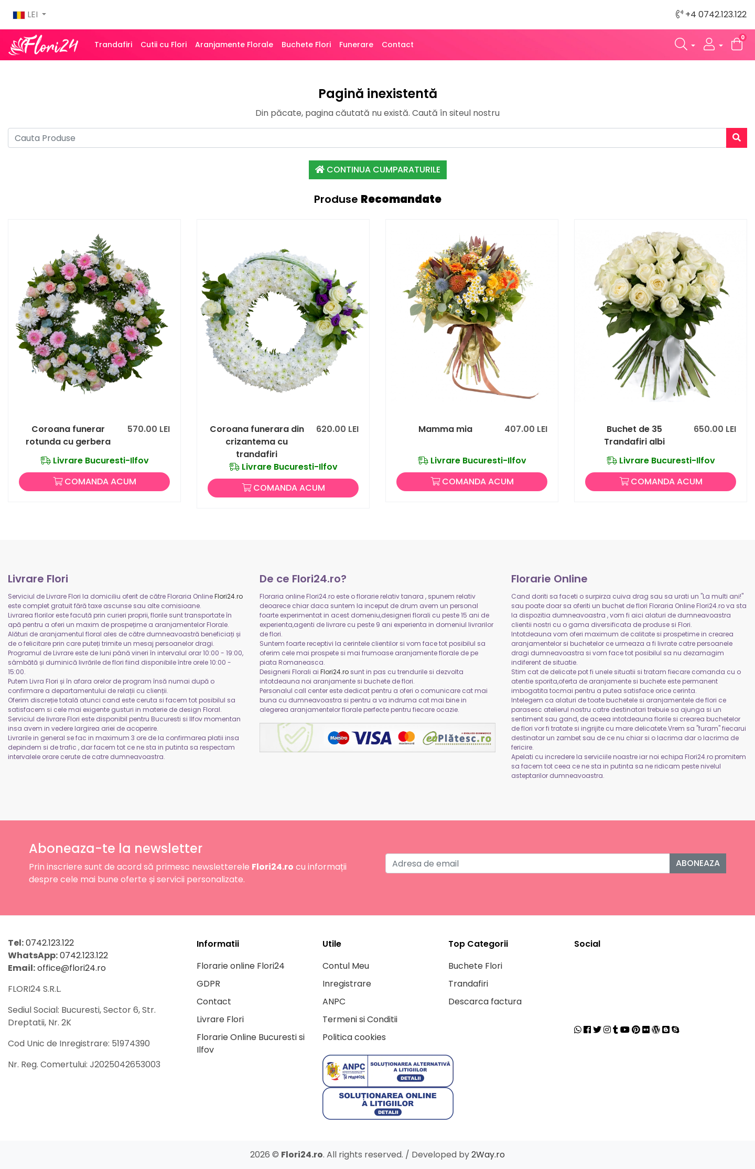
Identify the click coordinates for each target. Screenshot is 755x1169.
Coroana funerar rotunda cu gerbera (68, 435)
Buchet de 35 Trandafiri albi (634, 435)
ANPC (334, 1001)
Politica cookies (354, 1037)
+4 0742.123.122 (711, 14)
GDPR (208, 984)
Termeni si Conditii (359, 1019)
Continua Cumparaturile (377, 170)
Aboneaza (698, 863)
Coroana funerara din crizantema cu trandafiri (257, 441)
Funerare (356, 44)
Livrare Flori (220, 1019)
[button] (685, 45)
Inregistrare (346, 984)
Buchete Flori (306, 44)
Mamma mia (445, 429)
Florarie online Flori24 (241, 966)
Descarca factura (485, 1001)
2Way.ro (488, 1155)
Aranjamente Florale (234, 44)
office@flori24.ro (71, 968)
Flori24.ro (228, 596)
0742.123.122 (50, 943)
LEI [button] (26, 14)
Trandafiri (113, 44)
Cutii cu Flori (164, 44)
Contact (398, 44)
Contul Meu (345, 966)
